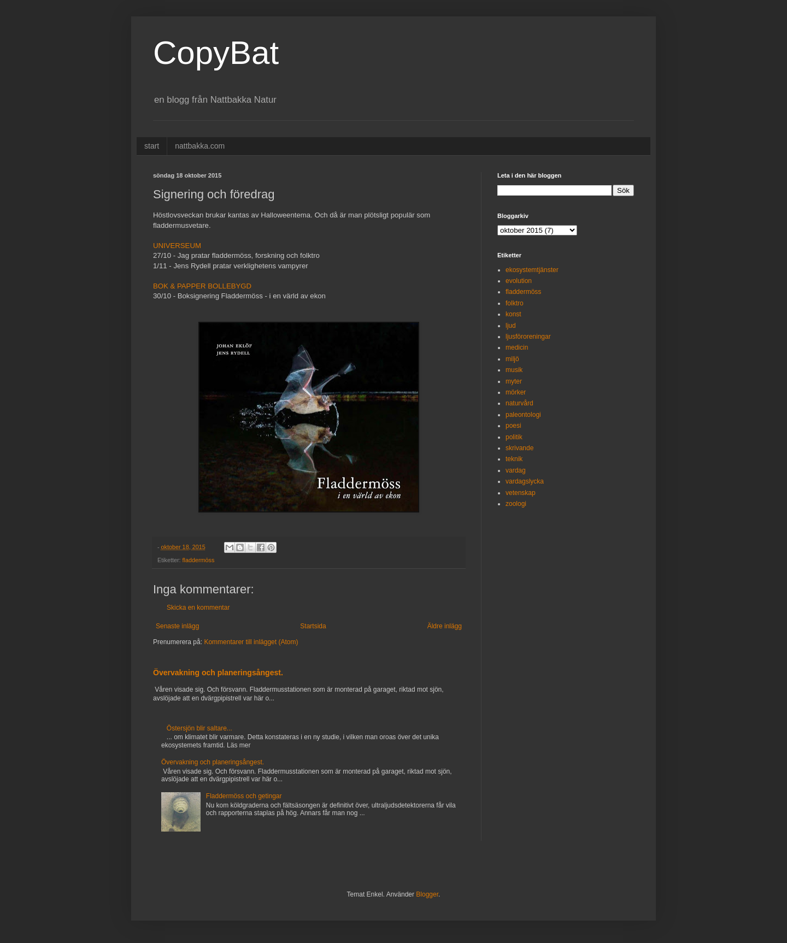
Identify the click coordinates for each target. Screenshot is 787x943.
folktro (515, 303)
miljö (512, 359)
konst (513, 314)
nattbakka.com (200, 146)
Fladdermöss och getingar (244, 796)
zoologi (516, 504)
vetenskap (521, 493)
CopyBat (216, 52)
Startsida (313, 626)
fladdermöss (199, 560)
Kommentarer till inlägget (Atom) (251, 642)
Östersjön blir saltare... (199, 728)
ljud (511, 325)
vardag (516, 470)
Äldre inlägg (444, 626)
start (151, 146)
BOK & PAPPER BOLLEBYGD (202, 286)
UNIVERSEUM (177, 245)
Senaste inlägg (177, 626)
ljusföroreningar (528, 336)
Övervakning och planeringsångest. (218, 672)
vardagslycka (525, 481)
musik (514, 370)
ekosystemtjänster (532, 270)
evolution (519, 281)
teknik (514, 459)
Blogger (427, 894)
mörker (516, 392)
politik (514, 437)
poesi (513, 425)
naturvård (519, 403)
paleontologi (523, 415)
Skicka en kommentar (198, 607)
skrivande (519, 448)
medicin (517, 347)
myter (514, 381)
